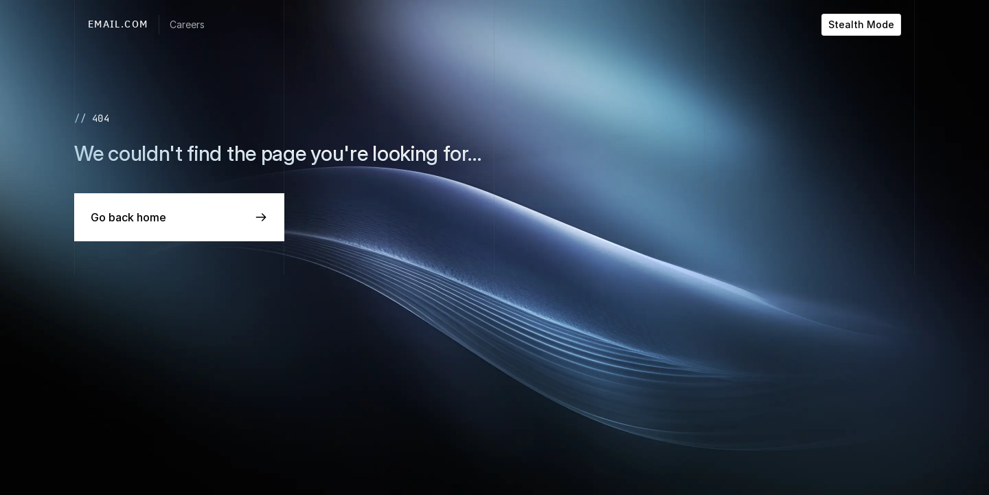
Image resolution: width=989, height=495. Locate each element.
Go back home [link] (128, 217)
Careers (187, 24)
